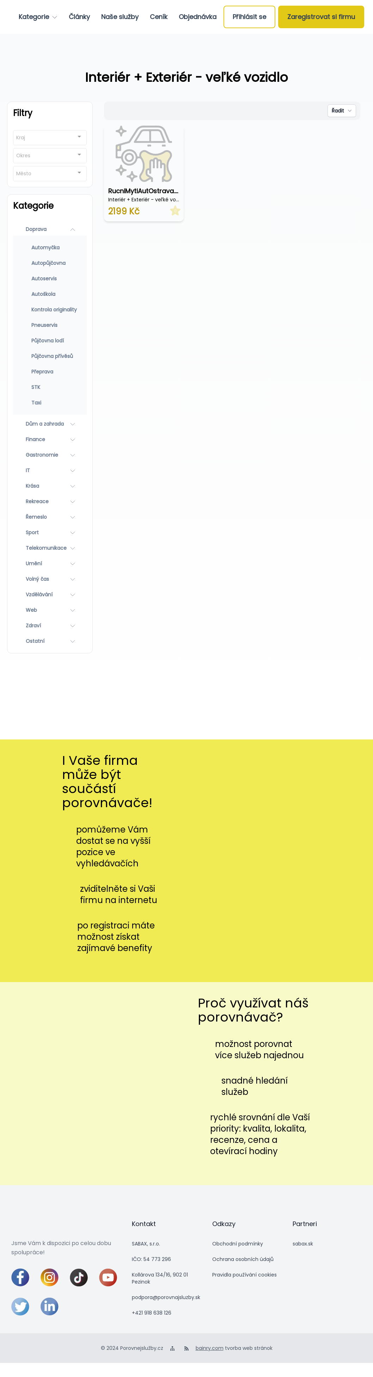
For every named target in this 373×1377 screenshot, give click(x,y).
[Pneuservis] (50, 325)
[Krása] (50, 486)
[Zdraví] (50, 625)
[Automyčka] (50, 247)
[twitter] (20, 1307)
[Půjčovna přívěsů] (50, 356)
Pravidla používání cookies (244, 1274)
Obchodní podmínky (237, 1243)
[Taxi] (50, 402)
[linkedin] (50, 1307)
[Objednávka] (198, 17)
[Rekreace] (50, 501)
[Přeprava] (50, 371)
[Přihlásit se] (249, 17)
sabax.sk (303, 1243)
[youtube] (108, 1277)
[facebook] (20, 1277)
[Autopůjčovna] (50, 263)
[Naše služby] (120, 17)
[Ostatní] (50, 641)
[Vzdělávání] (50, 594)
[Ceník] (159, 17)
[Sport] (50, 532)
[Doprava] (50, 229)
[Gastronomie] (50, 455)
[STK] (50, 387)
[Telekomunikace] (50, 548)
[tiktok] (79, 1277)
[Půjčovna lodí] (50, 340)
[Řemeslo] (50, 517)
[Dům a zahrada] (50, 424)
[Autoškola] (50, 294)
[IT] (50, 470)
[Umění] (50, 563)
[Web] (50, 610)
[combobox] (50, 137)
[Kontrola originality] (50, 309)
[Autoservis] (50, 278)
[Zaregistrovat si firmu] (321, 17)
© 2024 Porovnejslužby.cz (132, 1348)
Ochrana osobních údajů (243, 1259)
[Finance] (50, 439)
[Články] (79, 17)
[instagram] (50, 1277)
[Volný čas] (50, 579)
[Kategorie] (38, 17)
